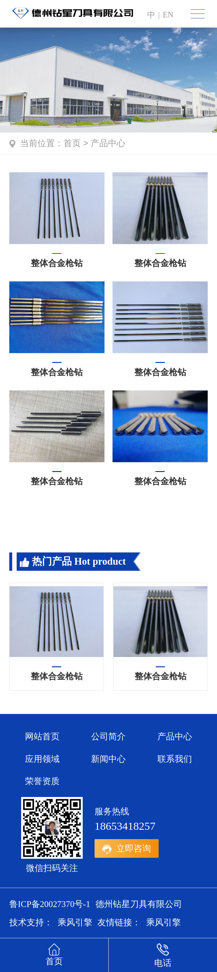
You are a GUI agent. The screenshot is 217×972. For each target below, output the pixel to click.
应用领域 (42, 759)
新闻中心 (108, 759)
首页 (72, 144)
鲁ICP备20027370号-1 (49, 904)
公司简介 (108, 736)
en (168, 14)
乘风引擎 (75, 922)
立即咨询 (126, 848)
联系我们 (174, 759)
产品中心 (108, 144)
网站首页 (42, 736)
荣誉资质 (42, 781)
